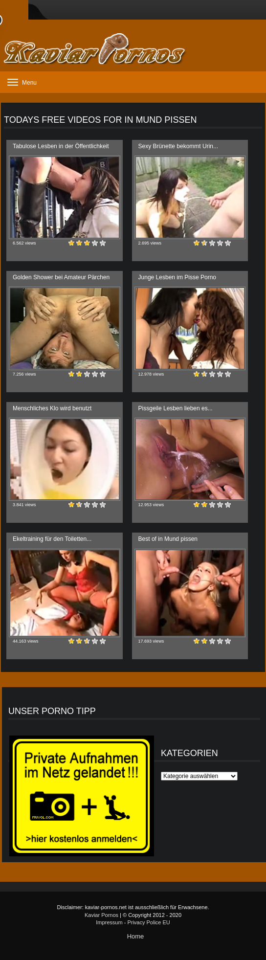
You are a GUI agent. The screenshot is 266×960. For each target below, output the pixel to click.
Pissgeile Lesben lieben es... (175, 408)
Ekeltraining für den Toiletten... (52, 539)
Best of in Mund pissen (168, 539)
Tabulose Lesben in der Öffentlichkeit (61, 146)
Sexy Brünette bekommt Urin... (178, 146)
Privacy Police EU (148, 922)
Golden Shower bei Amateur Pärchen (61, 277)
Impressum (109, 922)
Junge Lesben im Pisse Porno (177, 277)
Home (135, 936)
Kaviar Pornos (101, 915)
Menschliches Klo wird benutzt (52, 408)
